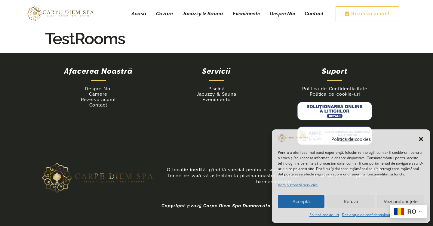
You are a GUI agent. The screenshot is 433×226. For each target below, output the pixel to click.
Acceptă (301, 201)
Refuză (351, 201)
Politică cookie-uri (324, 214)
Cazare (164, 14)
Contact (314, 14)
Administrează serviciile (298, 184)
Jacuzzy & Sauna (203, 14)
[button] (421, 139)
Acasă (138, 14)
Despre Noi (282, 14)
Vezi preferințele (401, 201)
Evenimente (246, 14)
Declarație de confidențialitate (367, 214)
